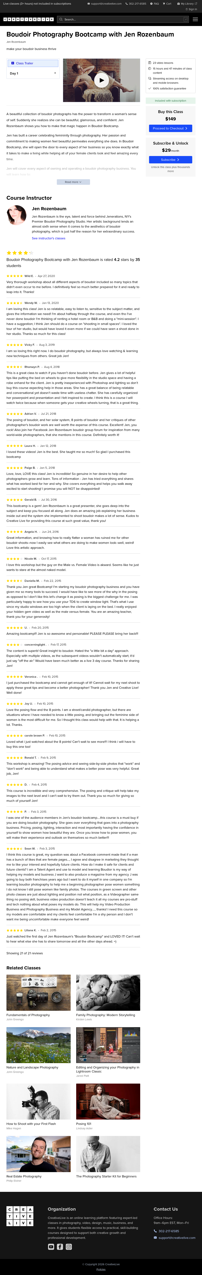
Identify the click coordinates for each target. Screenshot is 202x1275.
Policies (101, 1269)
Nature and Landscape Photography (32, 1067)
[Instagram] (68, 1246)
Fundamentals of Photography (28, 1015)
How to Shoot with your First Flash (31, 1123)
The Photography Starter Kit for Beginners (106, 1176)
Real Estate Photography (24, 1176)
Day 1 (14, 73)
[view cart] (168, 3)
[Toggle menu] (195, 19)
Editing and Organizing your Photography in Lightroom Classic (107, 1069)
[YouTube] (51, 1246)
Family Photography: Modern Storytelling (105, 1015)
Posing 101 (83, 1123)
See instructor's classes (48, 238)
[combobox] (123, 19)
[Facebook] (60, 1246)
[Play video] (101, 80)
